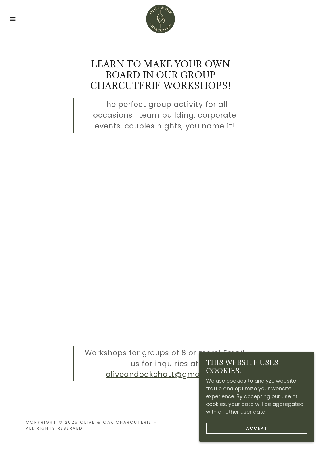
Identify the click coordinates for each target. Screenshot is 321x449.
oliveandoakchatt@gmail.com (164, 374)
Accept (257, 428)
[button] (16, 19)
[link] (160, 18)
